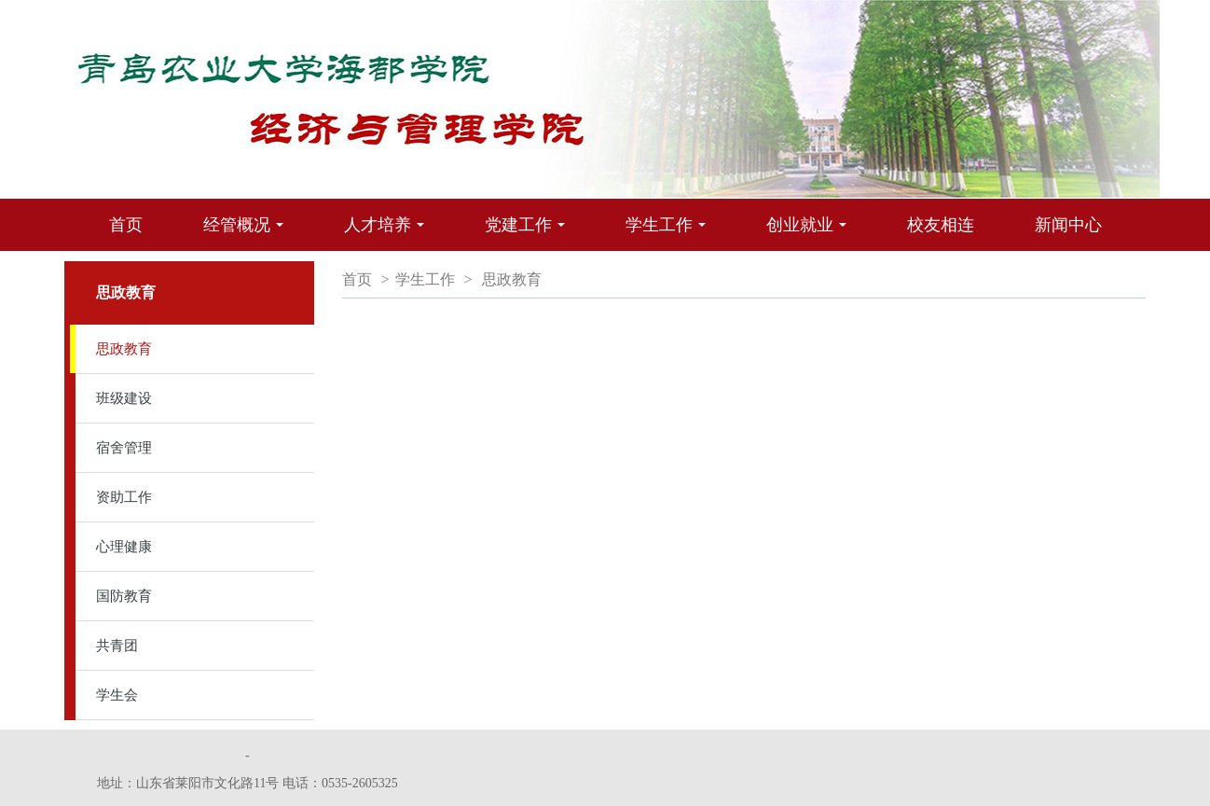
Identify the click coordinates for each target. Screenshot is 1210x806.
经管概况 (248, 233)
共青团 (117, 645)
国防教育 (124, 596)
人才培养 (388, 233)
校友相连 (940, 224)
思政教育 (124, 348)
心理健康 (124, 546)
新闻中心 (1068, 224)
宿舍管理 (124, 447)
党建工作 (529, 233)
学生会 (117, 695)
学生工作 (670, 233)
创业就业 (811, 233)
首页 (126, 224)
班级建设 (124, 398)
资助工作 (124, 497)
